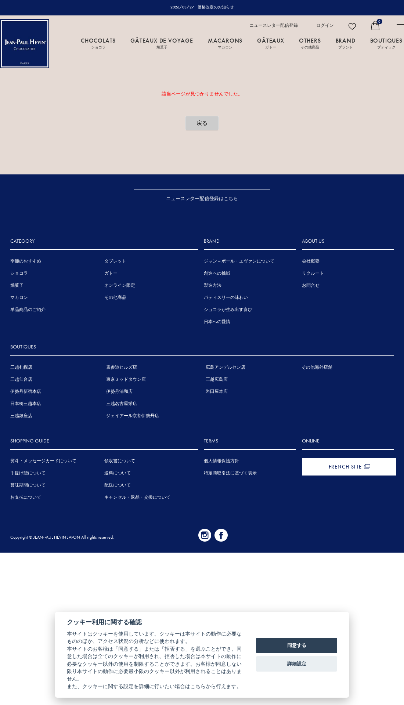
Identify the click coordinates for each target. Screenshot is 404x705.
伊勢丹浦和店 (119, 392)
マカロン (19, 298)
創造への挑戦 (217, 274)
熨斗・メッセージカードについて (43, 462)
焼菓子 (17, 286)
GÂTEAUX (270, 43)
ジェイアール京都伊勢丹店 (132, 417)
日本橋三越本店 (25, 405)
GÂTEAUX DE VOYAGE (161, 43)
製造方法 (212, 286)
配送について (117, 486)
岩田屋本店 (217, 392)
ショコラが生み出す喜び (228, 311)
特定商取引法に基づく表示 (230, 474)
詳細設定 (296, 663)
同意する (296, 645)
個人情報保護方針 (221, 462)
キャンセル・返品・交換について (137, 498)
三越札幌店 (21, 368)
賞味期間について (28, 486)
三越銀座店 (21, 417)
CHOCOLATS (98, 43)
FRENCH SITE (345, 467)
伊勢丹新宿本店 (25, 392)
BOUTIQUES (386, 43)
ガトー (111, 274)
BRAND (346, 43)
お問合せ (311, 286)
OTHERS (310, 43)
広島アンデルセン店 (225, 368)
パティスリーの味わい (226, 298)
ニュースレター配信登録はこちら (202, 198)
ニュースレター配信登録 (273, 25)
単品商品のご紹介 (28, 311)
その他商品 (115, 298)
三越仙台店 (21, 380)
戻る (202, 123)
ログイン (325, 25)
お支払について (25, 498)
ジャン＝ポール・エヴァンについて (239, 262)
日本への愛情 (217, 323)
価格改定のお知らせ (216, 7)
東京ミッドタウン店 (126, 380)
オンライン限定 (119, 286)
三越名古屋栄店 (121, 405)
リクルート (313, 274)
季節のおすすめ (25, 262)
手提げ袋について (28, 474)
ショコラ (19, 274)
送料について (117, 474)
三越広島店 (217, 380)
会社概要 (311, 262)
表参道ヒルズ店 (121, 368)
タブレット (115, 262)
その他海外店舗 (317, 368)
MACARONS (225, 43)
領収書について (119, 462)
